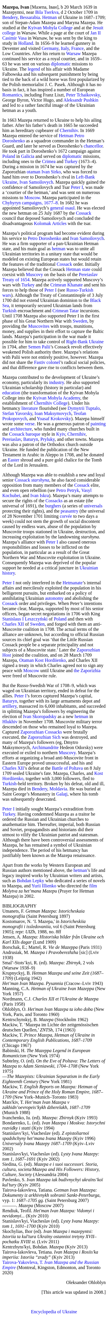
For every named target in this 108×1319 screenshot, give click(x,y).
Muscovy (34, 274)
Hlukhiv (9, 721)
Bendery (10, 17)
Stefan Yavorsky (17, 413)
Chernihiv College (51, 403)
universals (93, 505)
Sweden (80, 321)
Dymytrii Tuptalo (84, 408)
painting (98, 423)
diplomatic (61, 63)
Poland (8, 156)
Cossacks (54, 500)
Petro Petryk (67, 490)
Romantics (12, 94)
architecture (21, 428)
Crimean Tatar (65, 310)
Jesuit (98, 27)
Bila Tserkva (46, 12)
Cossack (83, 213)
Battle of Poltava (67, 768)
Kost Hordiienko (50, 660)
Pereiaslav (11, 439)
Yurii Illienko (44, 885)
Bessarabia (30, 17)
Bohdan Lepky (30, 880)
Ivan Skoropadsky (39, 716)
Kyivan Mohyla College (50, 27)
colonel (53, 362)
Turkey (71, 161)
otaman (33, 171)
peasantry (69, 511)
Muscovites (39, 326)
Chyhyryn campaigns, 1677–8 (30, 202)
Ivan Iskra (39, 495)
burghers (53, 505)
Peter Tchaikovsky (83, 94)
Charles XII (13, 624)
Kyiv (60, 434)
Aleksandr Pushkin (80, 100)
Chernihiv (69, 130)
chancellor (93, 145)
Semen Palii (39, 346)
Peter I (77, 187)
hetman (58, 248)
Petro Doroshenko (44, 238)
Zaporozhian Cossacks (41, 732)
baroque (33, 434)
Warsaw (73, 53)
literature (29, 408)
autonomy (54, 598)
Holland (25, 43)
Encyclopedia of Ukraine (54, 1311)
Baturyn (30, 439)
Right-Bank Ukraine (85, 341)
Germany (49, 48)
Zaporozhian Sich (44, 737)
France (77, 48)
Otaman (26, 660)
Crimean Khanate (66, 284)
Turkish (9, 310)
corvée (66, 516)
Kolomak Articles (50, 223)
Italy (65, 48)
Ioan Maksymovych (53, 413)
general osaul (62, 207)
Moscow (32, 197)
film (93, 885)
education (11, 392)
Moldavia (58, 788)
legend (34, 69)
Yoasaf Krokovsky (54, 418)
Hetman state (78, 269)
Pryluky (47, 439)
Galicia (27, 156)
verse (30, 423)
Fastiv (39, 362)
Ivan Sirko (51, 171)
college (9, 32)
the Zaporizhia (87, 670)
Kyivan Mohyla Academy (56, 397)
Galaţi (61, 794)
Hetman (49, 17)
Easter (13, 459)
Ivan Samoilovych (36, 182)
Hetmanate (72, 582)
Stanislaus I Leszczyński (25, 618)
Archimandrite (45, 747)
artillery (9, 706)
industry (56, 382)
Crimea (49, 161)
